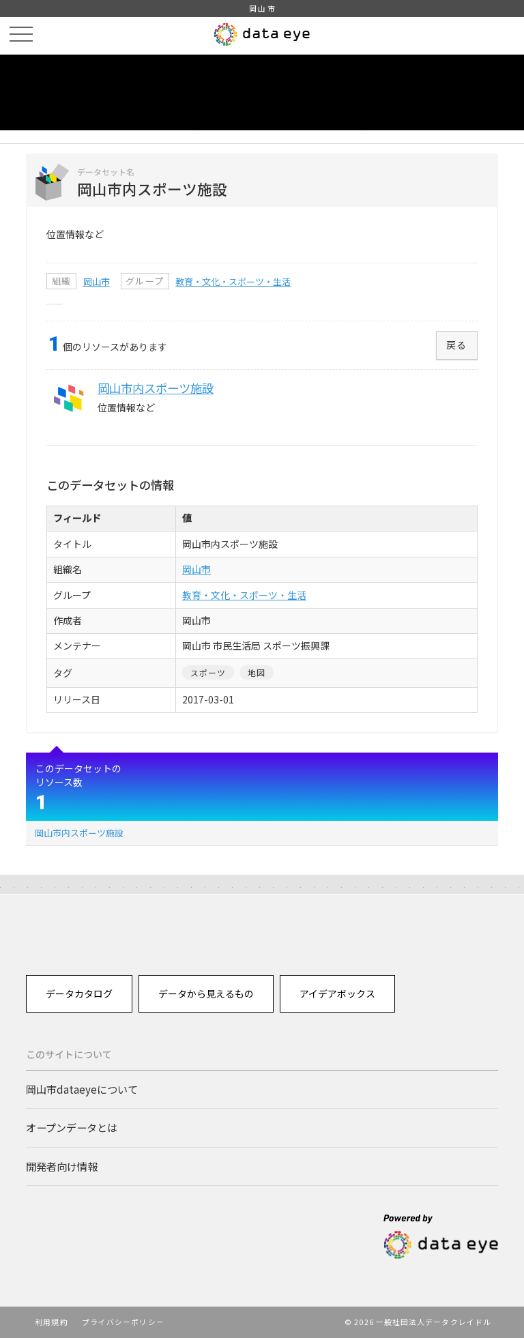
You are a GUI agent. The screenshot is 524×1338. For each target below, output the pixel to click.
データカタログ (79, 993)
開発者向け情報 (62, 1166)
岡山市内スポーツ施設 (79, 832)
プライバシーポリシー (123, 1321)
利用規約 (51, 1321)
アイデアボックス (337, 993)
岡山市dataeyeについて (82, 1088)
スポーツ (208, 672)
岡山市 (96, 281)
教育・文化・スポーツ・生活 (233, 281)
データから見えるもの (206, 993)
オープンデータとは (71, 1127)
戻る (456, 344)
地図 (256, 672)
